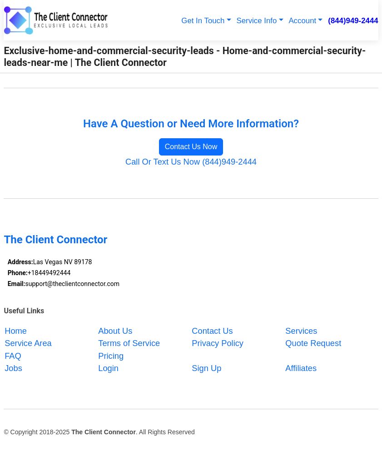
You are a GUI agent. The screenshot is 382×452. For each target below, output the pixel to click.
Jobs (13, 368)
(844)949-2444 (353, 20)
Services (301, 330)
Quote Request (313, 343)
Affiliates (301, 368)
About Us (115, 330)
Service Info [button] (257, 20)
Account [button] (302, 20)
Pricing (111, 355)
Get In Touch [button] (202, 20)
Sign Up (206, 368)
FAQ (13, 355)
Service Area (28, 343)
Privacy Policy (217, 343)
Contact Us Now (191, 147)
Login (108, 368)
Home (16, 330)
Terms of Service (129, 343)
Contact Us (212, 330)
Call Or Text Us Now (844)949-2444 (191, 161)
